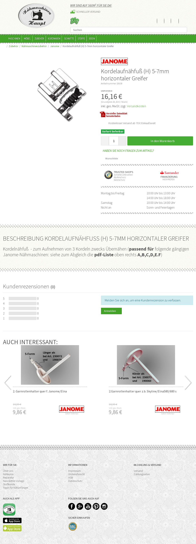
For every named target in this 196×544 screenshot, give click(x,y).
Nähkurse (8, 474)
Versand (138, 471)
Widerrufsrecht (76, 474)
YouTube (88, 506)
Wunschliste (110, 158)
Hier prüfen (168, 179)
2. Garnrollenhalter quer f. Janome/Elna (40, 391)
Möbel (27, 38)
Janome (54, 46)
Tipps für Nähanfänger (15, 487)
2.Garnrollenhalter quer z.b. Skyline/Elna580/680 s (143, 391)
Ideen (92, 38)
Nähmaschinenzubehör (34, 46)
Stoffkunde (9, 484)
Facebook (71, 506)
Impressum (74, 471)
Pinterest (96, 506)
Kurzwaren (54, 38)
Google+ (79, 506)
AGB (70, 477)
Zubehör (39, 38)
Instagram (104, 506)
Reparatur (8, 477)
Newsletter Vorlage (13, 481)
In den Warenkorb (160, 141)
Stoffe (81, 38)
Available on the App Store (12, 520)
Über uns (8, 471)
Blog (74, 20)
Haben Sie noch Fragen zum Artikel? (127, 151)
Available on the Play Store (12, 528)
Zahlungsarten (142, 474)
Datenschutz (75, 481)
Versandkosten (136, 106)
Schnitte (69, 38)
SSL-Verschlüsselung (72, 526)
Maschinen (14, 38)
